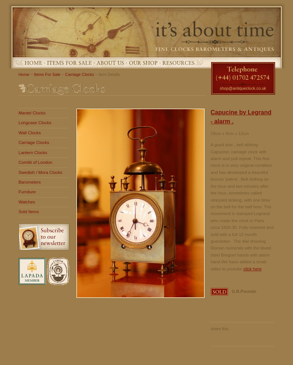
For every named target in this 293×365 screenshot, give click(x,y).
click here (252, 269)
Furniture (27, 192)
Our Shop (143, 62)
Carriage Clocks (79, 74)
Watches (27, 202)
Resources (178, 62)
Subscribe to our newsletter (44, 237)
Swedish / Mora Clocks (40, 172)
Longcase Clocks (35, 122)
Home (33, 62)
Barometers (30, 182)
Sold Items (29, 211)
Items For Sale (69, 62)
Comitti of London (35, 162)
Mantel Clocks (32, 113)
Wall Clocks (30, 133)
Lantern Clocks (33, 152)
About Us (110, 62)
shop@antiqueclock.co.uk (243, 88)
